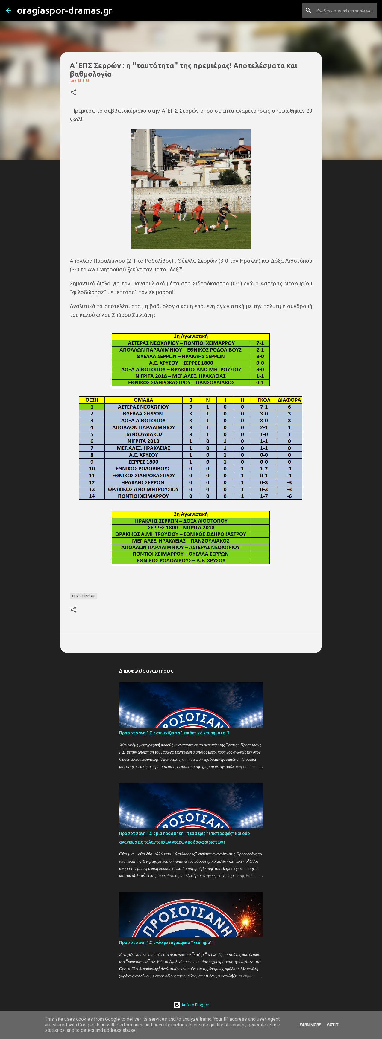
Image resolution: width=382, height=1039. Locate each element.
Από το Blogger (191, 1005)
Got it (332, 1025)
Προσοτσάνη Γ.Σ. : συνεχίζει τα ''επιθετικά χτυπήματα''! (174, 733)
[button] (73, 93)
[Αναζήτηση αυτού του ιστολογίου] (345, 10)
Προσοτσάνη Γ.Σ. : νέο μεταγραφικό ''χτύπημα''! (166, 942)
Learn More (309, 1025)
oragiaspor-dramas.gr (65, 10)
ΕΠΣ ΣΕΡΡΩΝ (83, 596)
